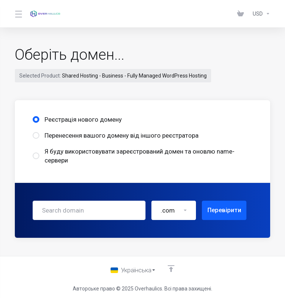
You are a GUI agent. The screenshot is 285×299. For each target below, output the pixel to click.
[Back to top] (171, 268)
